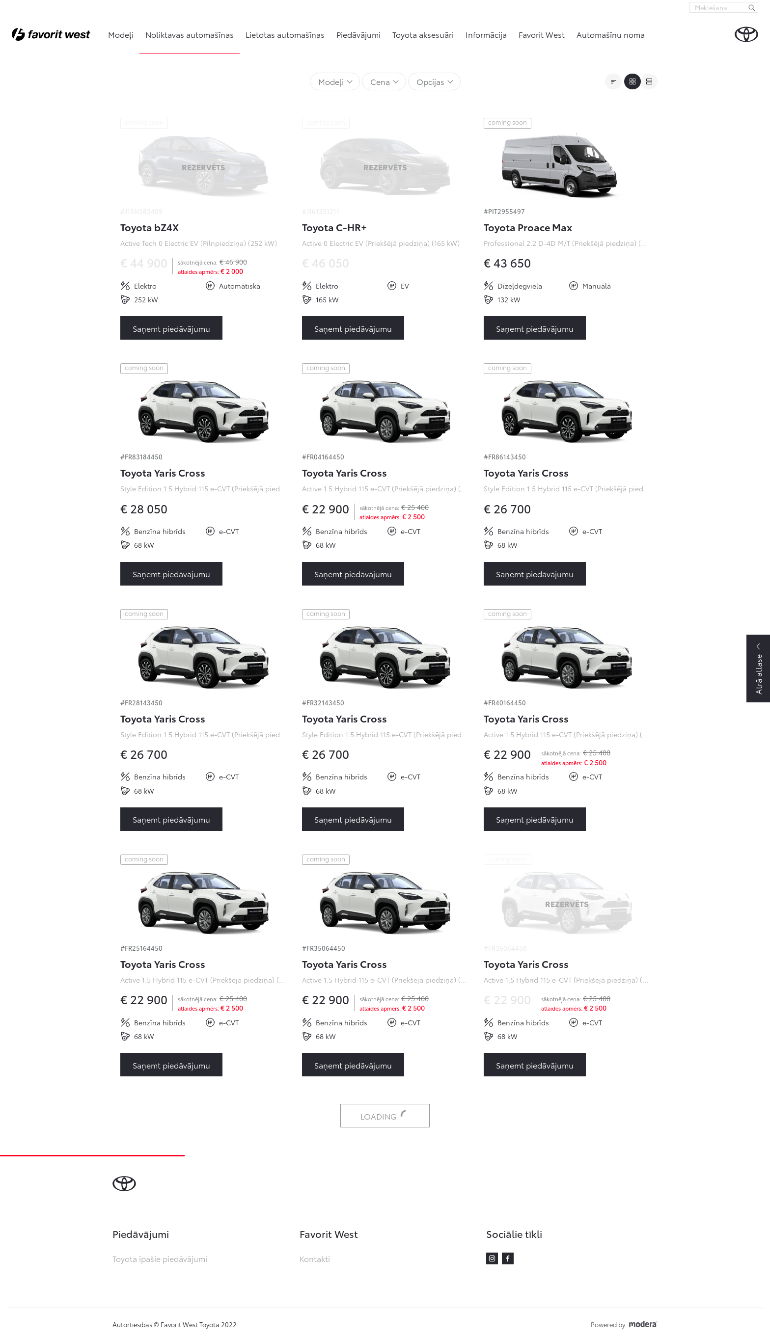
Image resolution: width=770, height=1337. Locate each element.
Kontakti (315, 1258)
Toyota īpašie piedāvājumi (159, 1258)
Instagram (492, 1258)
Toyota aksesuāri (423, 34)
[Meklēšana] (751, 7)
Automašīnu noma (611, 34)
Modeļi (121, 34)
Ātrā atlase (758, 674)
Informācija (486, 34)
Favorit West (542, 34)
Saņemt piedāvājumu (171, 328)
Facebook (508, 1258)
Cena (380, 81)
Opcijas (430, 81)
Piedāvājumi (358, 34)
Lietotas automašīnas (285, 34)
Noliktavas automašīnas (189, 34)
